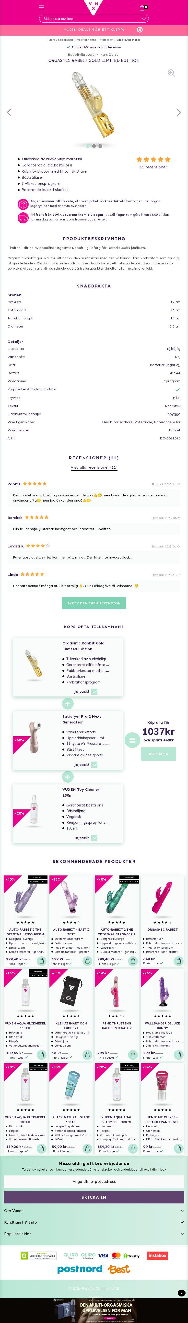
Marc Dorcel (109, 55)
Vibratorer (106, 39)
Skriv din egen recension (94, 603)
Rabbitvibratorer (129, 39)
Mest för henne (86, 39)
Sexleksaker (65, 39)
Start (52, 39)
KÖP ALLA (158, 753)
